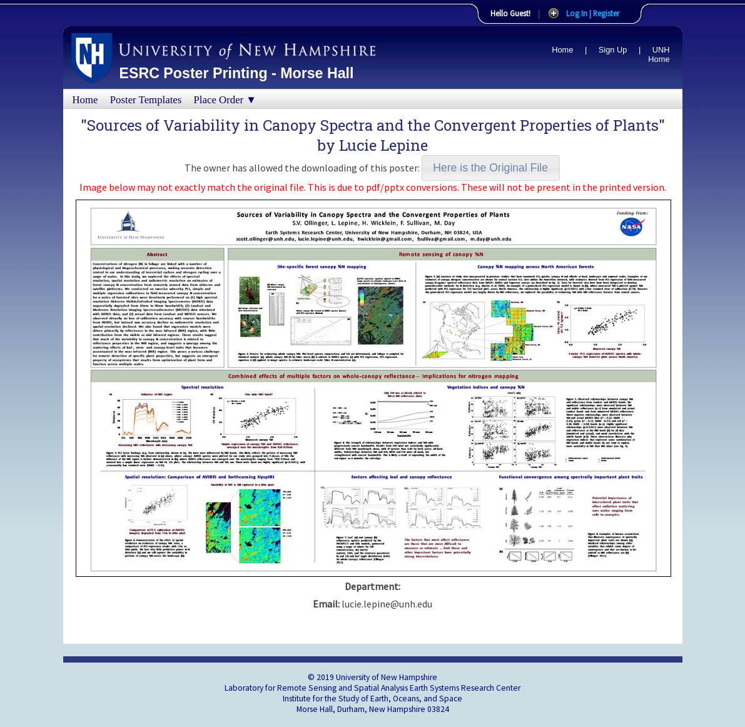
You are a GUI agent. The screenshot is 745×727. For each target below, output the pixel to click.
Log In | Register (592, 13)
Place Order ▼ (225, 100)
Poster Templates (146, 100)
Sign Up (613, 49)
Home (562, 49)
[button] (491, 168)
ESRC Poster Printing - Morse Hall (236, 73)
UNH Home (658, 54)
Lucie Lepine (383, 145)
